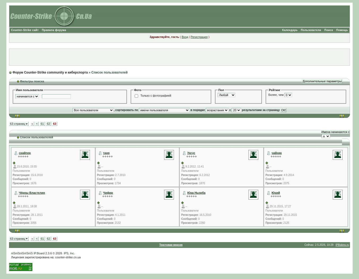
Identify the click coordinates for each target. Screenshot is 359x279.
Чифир (108, 192)
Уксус (191, 152)
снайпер (25, 152)
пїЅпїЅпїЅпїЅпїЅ (22, 253)
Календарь (289, 30)
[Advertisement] (179, 57)
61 (42, 123)
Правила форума (54, 30)
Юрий (276, 192)
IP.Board (39, 253)
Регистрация (199, 36)
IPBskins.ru (342, 244)
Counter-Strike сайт (25, 30)
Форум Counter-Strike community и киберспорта (50, 72)
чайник (277, 152)
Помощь (342, 30)
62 (48, 123)
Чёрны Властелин (32, 192)
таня (106, 152)
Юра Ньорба (196, 192)
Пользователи (311, 30)
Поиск (329, 30)
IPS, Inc (69, 253)
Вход (185, 36)
